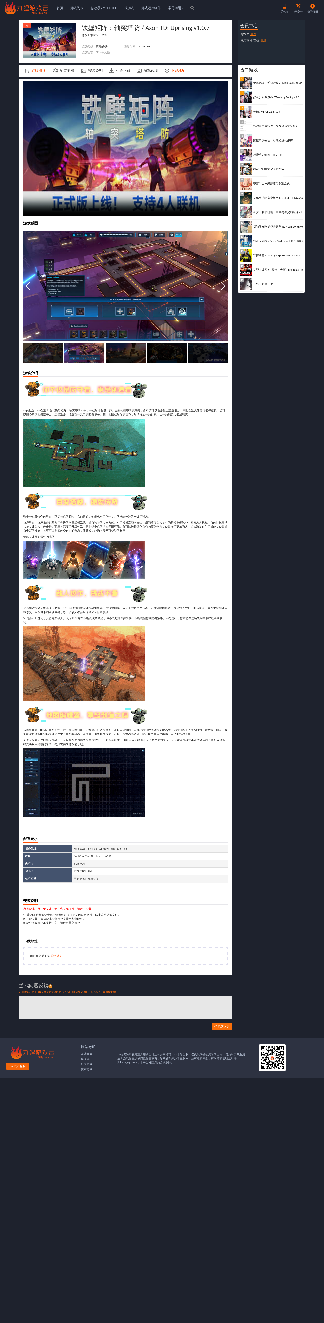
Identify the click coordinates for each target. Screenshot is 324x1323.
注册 (263, 40)
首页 (60, 8)
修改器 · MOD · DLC (104, 8)
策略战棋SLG (103, 46)
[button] (223, 285)
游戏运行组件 (151, 8)
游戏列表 (76, 8)
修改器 (85, 1059)
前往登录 (56, 956)
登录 (253, 34)
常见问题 (175, 8)
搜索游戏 (86, 1069)
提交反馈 (221, 1026)
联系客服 (17, 1066)
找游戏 (129, 8)
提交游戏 (86, 1064)
